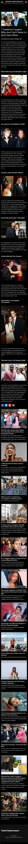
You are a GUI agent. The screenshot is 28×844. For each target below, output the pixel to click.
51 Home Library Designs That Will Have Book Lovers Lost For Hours (12, 526)
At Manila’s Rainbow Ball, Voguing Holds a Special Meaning (12, 814)
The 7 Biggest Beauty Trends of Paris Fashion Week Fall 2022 (13, 559)
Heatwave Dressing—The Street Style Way (14, 745)
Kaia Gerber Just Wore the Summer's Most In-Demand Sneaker (13, 624)
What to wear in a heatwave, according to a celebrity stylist (11, 497)
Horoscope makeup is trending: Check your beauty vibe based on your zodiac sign (14, 591)
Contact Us (14, 835)
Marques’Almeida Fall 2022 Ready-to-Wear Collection (13, 682)
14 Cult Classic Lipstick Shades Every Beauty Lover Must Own (13, 714)
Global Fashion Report (14, 1)
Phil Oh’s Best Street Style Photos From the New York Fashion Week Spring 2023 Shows (12, 431)
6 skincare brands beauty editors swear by (12, 464)
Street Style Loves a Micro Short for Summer (13, 654)
